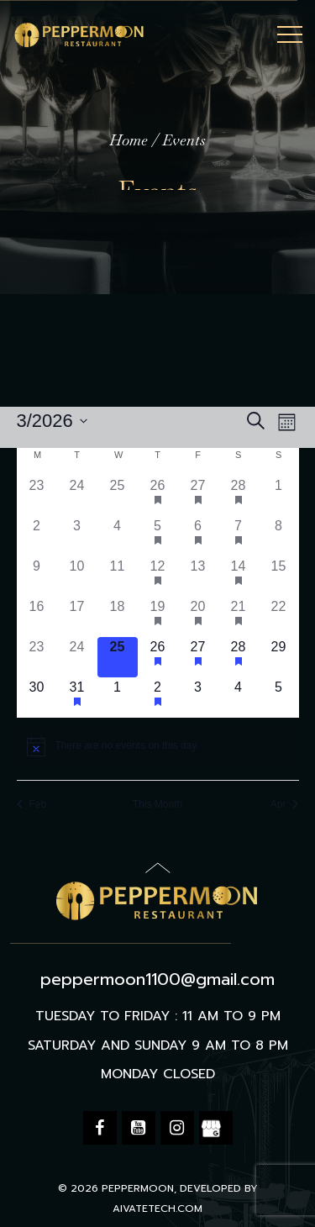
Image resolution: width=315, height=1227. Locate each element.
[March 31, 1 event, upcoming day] (77, 697)
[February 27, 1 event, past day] (198, 496)
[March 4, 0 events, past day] (117, 536)
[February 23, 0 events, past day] (37, 496)
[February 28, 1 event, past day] (238, 496)
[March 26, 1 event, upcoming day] (158, 657)
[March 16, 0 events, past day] (37, 617)
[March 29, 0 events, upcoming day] (279, 657)
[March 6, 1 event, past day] (198, 536)
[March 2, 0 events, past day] (37, 536)
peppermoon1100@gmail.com (157, 979)
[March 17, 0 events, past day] (77, 617)
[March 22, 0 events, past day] (279, 617)
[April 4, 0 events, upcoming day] (238, 697)
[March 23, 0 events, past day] (37, 657)
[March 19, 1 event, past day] (158, 617)
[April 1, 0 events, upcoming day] (117, 697)
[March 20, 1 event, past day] (198, 617)
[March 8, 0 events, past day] (279, 536)
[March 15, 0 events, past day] (279, 576)
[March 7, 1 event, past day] (238, 536)
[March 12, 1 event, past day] (158, 576)
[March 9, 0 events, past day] (37, 576)
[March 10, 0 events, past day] (77, 576)
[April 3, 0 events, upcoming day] (198, 697)
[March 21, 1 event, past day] (238, 617)
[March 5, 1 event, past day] (158, 536)
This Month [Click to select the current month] (157, 804)
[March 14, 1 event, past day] (238, 576)
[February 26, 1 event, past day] (158, 496)
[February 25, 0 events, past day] (117, 496)
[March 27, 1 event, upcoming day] (198, 657)
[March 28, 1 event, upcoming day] (238, 657)
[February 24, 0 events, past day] (77, 496)
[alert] (158, 746)
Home (128, 140)
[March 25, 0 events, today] (117, 657)
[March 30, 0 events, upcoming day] (37, 697)
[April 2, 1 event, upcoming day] (158, 697)
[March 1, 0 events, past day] (279, 496)
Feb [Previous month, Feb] (32, 804)
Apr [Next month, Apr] (284, 804)
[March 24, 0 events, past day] (77, 657)
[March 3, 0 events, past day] (77, 536)
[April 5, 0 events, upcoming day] (279, 697)
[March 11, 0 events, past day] (117, 576)
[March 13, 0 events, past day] (198, 576)
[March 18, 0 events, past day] (117, 617)
